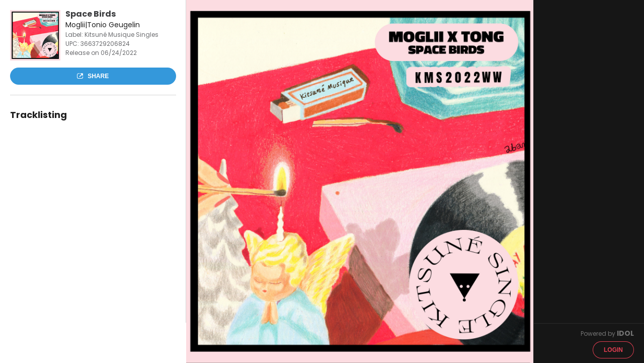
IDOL (625, 333)
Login (613, 349)
